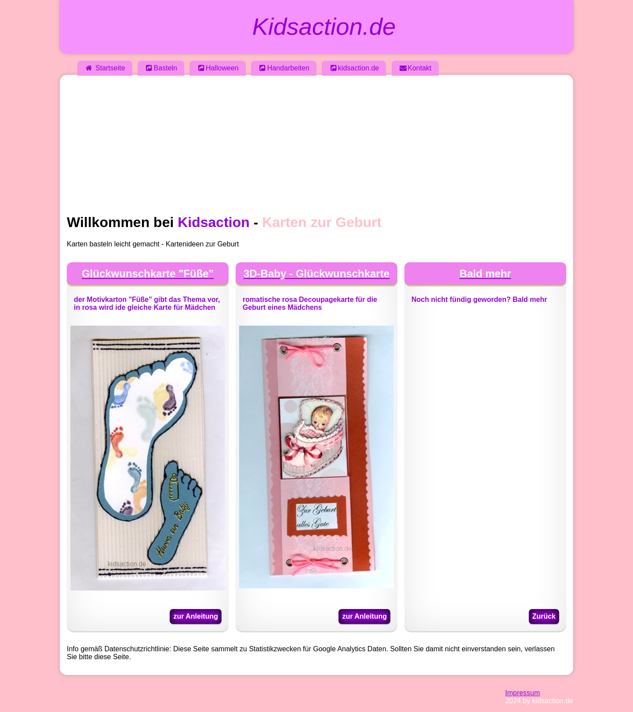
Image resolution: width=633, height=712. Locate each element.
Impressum (522, 693)
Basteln (161, 68)
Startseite (104, 68)
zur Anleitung (195, 616)
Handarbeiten (283, 68)
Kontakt (415, 68)
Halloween (217, 68)
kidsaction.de (354, 68)
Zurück (544, 616)
